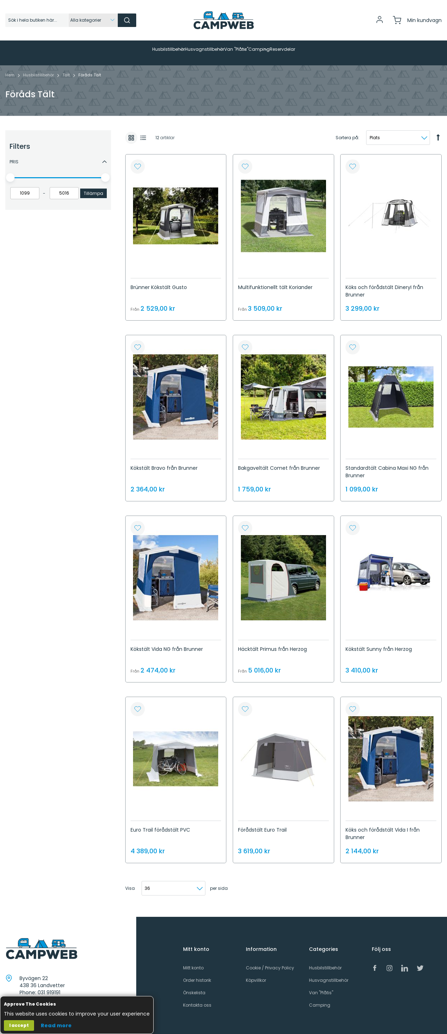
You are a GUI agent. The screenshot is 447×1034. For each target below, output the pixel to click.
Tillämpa (93, 186)
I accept (19, 1025)
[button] (138, 159)
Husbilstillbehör (39, 68)
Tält (66, 68)
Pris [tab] (14, 155)
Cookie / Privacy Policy (270, 961)
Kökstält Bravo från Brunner (164, 460)
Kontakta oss (197, 998)
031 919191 (49, 985)
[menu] (223, 49)
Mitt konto (193, 961)
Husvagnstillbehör (328, 973)
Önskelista (194, 986)
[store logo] (223, 20)
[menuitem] (101, 49)
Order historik (197, 973)
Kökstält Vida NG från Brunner (167, 642)
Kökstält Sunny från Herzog (379, 642)
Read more (56, 1025)
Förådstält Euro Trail (262, 822)
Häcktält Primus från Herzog (272, 642)
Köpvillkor (256, 973)
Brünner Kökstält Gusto (159, 280)
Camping (319, 998)
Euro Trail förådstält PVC (160, 822)
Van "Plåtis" (321, 986)
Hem (10, 68)
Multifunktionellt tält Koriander (275, 280)
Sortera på (347, 130)
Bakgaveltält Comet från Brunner (279, 460)
